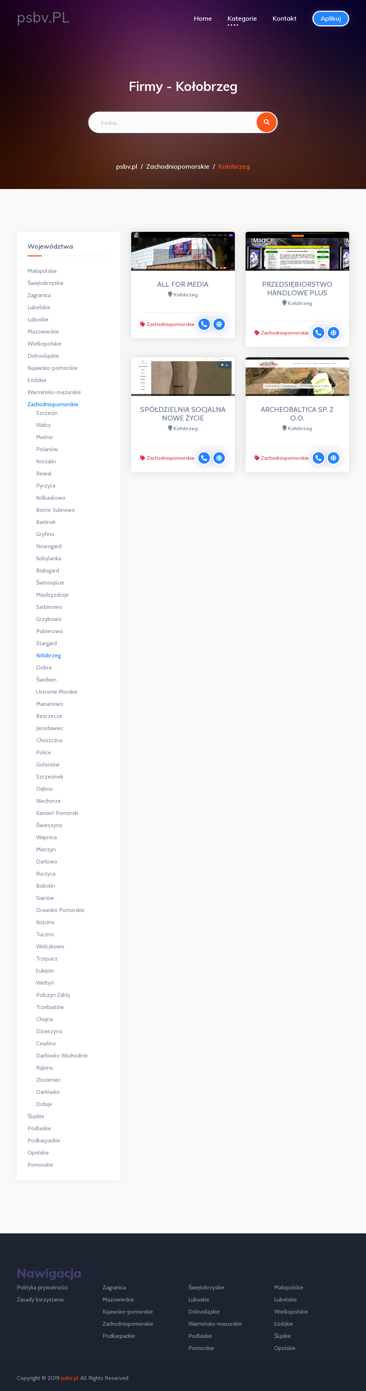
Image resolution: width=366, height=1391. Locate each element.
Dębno (44, 788)
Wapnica (46, 837)
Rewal (43, 473)
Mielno (44, 437)
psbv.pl (126, 166)
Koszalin (46, 461)
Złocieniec (48, 1079)
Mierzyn (46, 849)
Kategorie (242, 18)
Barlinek (46, 522)
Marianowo (49, 703)
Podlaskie (39, 1128)
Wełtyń (45, 982)
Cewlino (46, 1043)
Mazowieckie (43, 331)
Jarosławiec (49, 728)
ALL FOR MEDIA (182, 284)
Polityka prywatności (42, 1287)
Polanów (47, 449)
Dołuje (44, 1104)
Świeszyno (49, 825)
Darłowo (46, 861)
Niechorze (48, 801)
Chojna (44, 1019)
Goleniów (48, 764)
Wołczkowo (50, 946)
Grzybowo (48, 619)
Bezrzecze (49, 716)
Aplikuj (331, 18)
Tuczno (45, 934)
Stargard (46, 643)
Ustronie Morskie (57, 691)
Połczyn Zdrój (53, 995)
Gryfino (45, 534)
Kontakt (285, 18)
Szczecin (47, 412)
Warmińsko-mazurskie (54, 392)
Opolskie (38, 1152)
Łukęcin (45, 970)
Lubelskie (39, 307)
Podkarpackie (44, 1140)
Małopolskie (42, 271)
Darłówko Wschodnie (62, 1055)
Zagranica (39, 295)
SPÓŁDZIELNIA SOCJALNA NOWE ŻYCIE (183, 413)
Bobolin (45, 885)
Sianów (45, 898)
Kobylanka (48, 558)
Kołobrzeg (48, 655)
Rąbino (44, 1067)
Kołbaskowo (50, 497)
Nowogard (48, 546)
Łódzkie (37, 380)
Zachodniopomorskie (177, 166)
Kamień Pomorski (57, 813)
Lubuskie (38, 319)
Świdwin (46, 679)
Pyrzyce (46, 485)
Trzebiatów (50, 1007)
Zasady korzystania (40, 1299)
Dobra (43, 667)
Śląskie (36, 1116)
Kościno (45, 922)
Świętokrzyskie (46, 283)
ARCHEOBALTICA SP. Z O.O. (297, 413)
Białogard (47, 570)
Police (43, 752)
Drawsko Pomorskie (60, 910)
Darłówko (48, 1092)
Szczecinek (49, 776)
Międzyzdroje (52, 594)
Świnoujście (50, 582)
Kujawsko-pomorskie (53, 368)
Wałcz (43, 425)
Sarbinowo (49, 606)
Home (203, 18)
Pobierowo (49, 631)
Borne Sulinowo (55, 509)
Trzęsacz (47, 958)
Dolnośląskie (43, 355)
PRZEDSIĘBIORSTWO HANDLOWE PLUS (297, 288)
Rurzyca (45, 873)
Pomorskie (40, 1164)
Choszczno (49, 740)
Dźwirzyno (49, 1031)
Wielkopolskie (44, 343)
